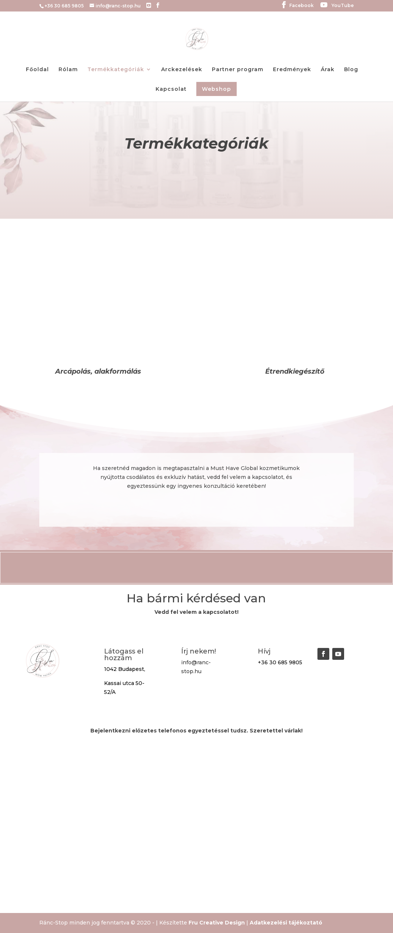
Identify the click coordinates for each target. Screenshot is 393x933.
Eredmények (292, 70)
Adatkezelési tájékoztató (286, 922)
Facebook (301, 5)
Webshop (216, 89)
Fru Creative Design (217, 922)
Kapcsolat (171, 89)
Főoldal (37, 70)
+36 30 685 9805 (280, 662)
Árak (327, 70)
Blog (351, 70)
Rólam (68, 70)
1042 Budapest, (124, 669)
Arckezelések (181, 70)
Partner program (237, 70)
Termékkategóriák (115, 70)
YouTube (343, 5)
